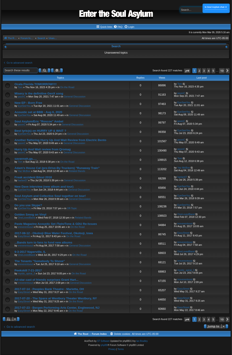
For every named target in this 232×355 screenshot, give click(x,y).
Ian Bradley (142, 341)
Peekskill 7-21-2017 (28, 270)
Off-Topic (72, 208)
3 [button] (204, 71)
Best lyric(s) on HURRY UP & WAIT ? (40, 130)
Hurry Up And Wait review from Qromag (42, 149)
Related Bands (77, 171)
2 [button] (199, 71)
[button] (187, 71)
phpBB (104, 345)
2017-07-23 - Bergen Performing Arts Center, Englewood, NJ (56, 307)
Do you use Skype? (28, 205)
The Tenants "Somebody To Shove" (39, 261)
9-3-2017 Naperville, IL (30, 251)
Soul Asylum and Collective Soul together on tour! (50, 196)
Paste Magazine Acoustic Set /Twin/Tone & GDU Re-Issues (55, 224)
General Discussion (74, 96)
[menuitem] (118, 27)
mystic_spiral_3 (26, 273)
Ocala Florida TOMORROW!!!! (35, 84)
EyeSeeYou (24, 105)
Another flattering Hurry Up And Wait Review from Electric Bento (60, 140)
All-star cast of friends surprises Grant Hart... (46, 279)
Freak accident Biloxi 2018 (33, 177)
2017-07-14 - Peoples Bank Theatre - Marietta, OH (49, 289)
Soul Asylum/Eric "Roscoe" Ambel (38, 121)
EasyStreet (24, 236)
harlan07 (23, 180)
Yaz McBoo (24, 171)
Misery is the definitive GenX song (38, 93)
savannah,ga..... (25, 158)
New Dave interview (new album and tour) (43, 186)
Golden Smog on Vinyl (30, 214)
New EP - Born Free (28, 102)
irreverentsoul (25, 227)
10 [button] (222, 71)
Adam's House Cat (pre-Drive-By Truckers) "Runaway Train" (56, 168)
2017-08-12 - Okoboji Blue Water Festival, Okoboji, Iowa (53, 233)
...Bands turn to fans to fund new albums (43, 242)
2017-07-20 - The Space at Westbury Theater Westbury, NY (55, 298)
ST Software (103, 341)
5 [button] (213, 71)
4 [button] (208, 71)
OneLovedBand (26, 217)
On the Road (67, 87)
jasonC (22, 96)
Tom (20, 87)
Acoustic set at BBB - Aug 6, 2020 (38, 112)
